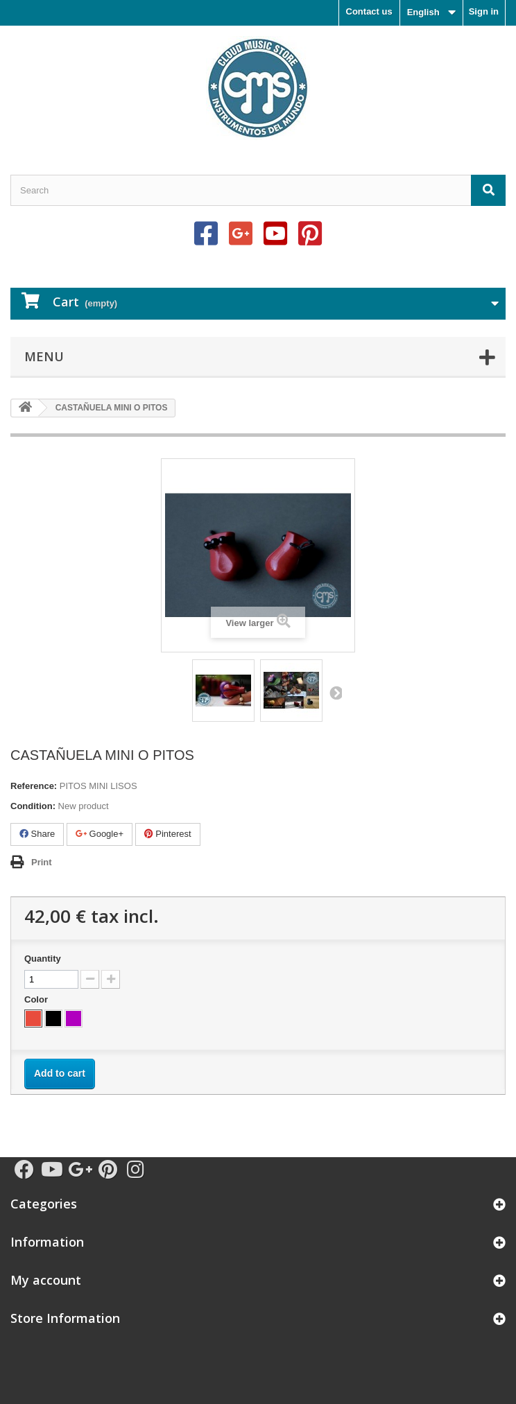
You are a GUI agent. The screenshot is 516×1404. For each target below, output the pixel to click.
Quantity (42, 958)
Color (37, 999)
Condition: (32, 806)
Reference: (33, 786)
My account (45, 1280)
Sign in (484, 11)
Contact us (369, 11)
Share (37, 834)
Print (41, 862)
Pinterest (167, 834)
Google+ (99, 834)
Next (335, 693)
